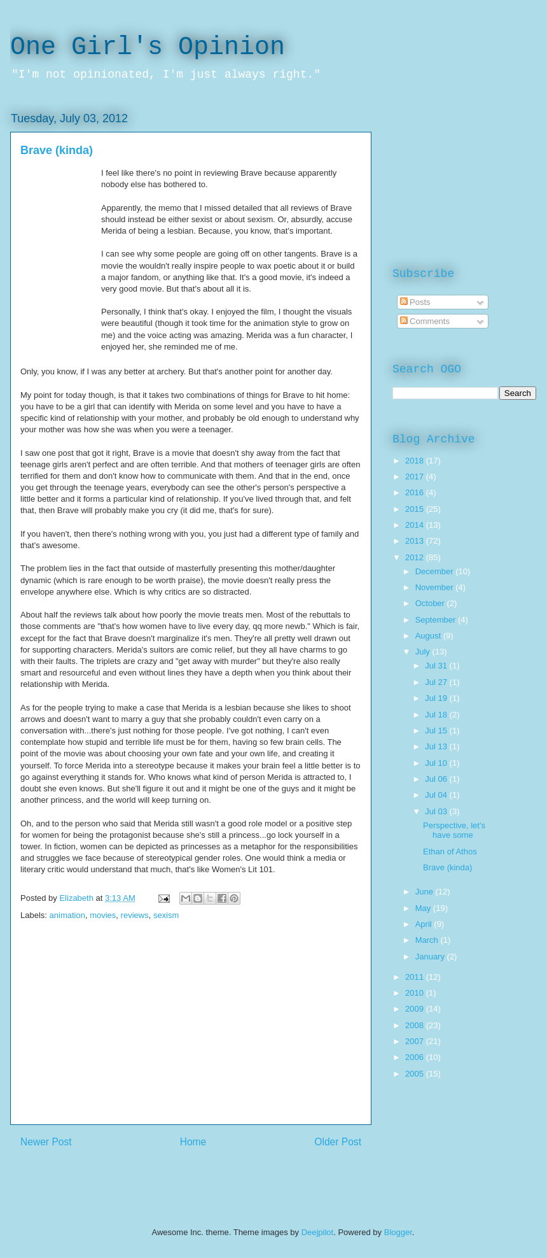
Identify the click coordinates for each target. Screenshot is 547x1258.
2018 (415, 460)
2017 (415, 476)
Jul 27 (437, 682)
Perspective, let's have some (454, 830)
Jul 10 (437, 763)
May (424, 908)
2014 (415, 525)
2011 (415, 977)
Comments (425, 321)
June (425, 891)
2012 (415, 557)
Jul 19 (437, 698)
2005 (415, 1073)
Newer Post (46, 1141)
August (429, 635)
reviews (135, 915)
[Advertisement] (191, 1035)
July (424, 651)
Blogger (398, 1232)
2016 (415, 492)
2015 (415, 509)
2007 (415, 1041)
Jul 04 (437, 795)
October (431, 603)
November (435, 587)
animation (67, 915)
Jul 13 (437, 746)
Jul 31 (437, 665)
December (435, 571)
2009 (415, 1009)
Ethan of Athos (450, 851)
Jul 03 (437, 811)
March (428, 940)
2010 (415, 993)
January (431, 956)
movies (103, 915)
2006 (415, 1057)
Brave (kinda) (447, 867)
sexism (166, 915)
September (436, 620)
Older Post (337, 1141)
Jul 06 (437, 779)
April (424, 924)
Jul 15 (437, 730)
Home (193, 1141)
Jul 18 (437, 714)
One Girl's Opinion (147, 47)
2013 (415, 541)
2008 (415, 1025)
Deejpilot (317, 1232)
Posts (415, 302)
